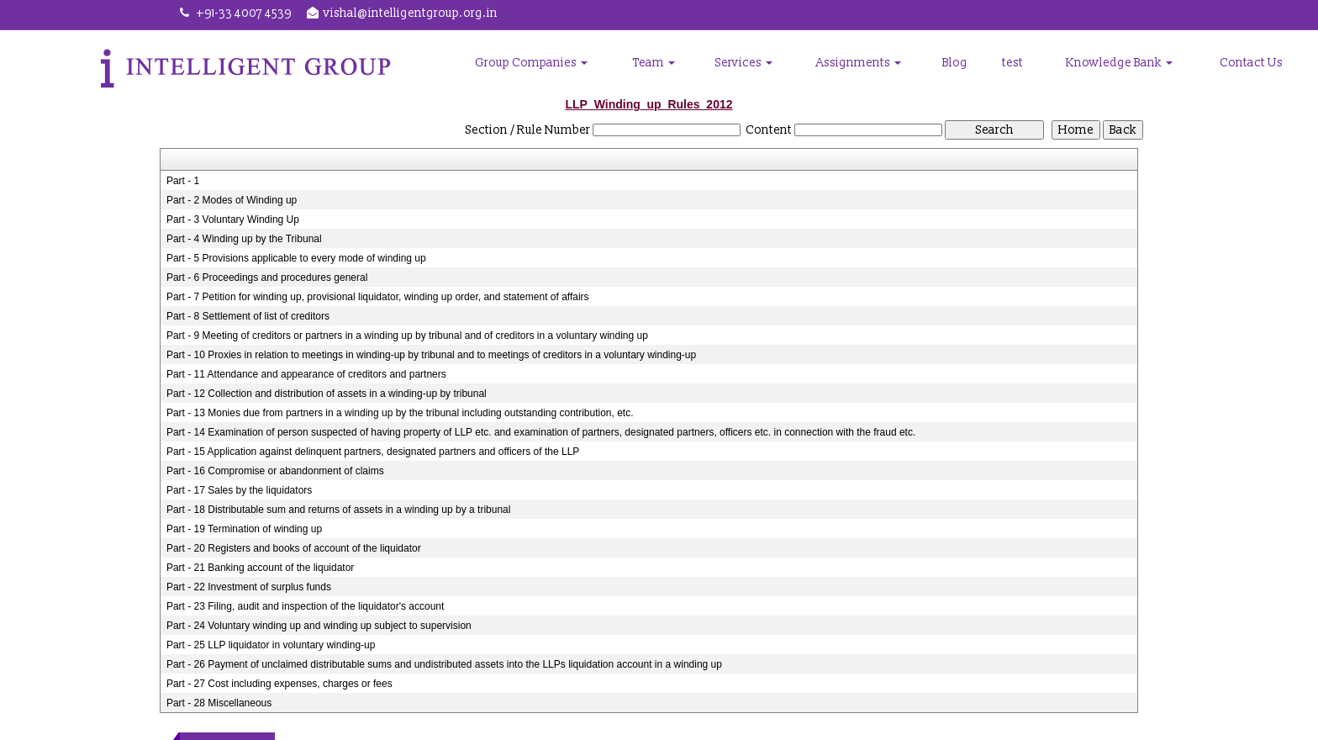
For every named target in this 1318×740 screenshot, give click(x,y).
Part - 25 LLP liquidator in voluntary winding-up (271, 645)
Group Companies (533, 63)
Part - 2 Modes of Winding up (231, 200)
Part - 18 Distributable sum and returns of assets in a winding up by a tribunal (338, 509)
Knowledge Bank (1120, 63)
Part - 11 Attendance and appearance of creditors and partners (306, 374)
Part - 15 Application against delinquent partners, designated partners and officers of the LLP (372, 451)
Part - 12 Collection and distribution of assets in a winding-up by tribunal (326, 393)
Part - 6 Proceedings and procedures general (266, 277)
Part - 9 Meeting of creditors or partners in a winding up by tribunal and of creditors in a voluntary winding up (407, 335)
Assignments (860, 63)
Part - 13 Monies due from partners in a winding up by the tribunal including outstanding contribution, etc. (400, 413)
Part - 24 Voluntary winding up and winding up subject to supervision (319, 626)
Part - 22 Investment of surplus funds (248, 587)
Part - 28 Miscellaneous (219, 703)
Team (656, 63)
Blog (955, 63)
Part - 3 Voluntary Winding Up (232, 219)
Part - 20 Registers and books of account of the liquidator (293, 548)
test (1013, 63)
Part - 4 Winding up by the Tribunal (244, 239)
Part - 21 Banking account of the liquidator (260, 568)
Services (745, 63)
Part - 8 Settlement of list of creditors (248, 316)
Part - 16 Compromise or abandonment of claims (275, 471)
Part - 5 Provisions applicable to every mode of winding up (296, 258)
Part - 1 (182, 181)
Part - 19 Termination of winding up (244, 529)
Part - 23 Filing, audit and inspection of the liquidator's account (305, 606)
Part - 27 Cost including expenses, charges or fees (279, 684)
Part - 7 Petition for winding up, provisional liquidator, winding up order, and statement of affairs (377, 297)
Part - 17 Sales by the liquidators (239, 490)
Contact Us (1251, 63)
